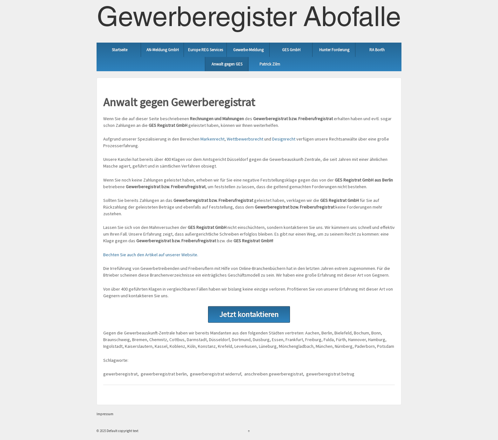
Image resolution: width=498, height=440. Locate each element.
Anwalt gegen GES (227, 64)
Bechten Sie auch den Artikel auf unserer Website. (150, 255)
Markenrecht (212, 139)
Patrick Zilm (269, 64)
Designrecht (283, 139)
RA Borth (377, 49)
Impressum (105, 414)
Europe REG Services (205, 49)
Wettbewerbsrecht (245, 139)
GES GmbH (291, 49)
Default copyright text (122, 431)
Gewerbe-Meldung (248, 49)
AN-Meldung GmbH (162, 49)
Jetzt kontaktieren (249, 314)
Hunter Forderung (334, 49)
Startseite (119, 49)
